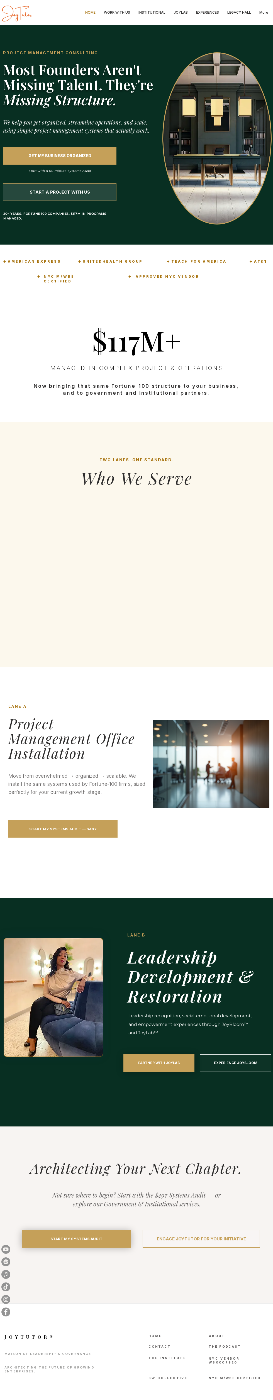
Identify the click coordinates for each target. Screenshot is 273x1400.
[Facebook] (5, 1312)
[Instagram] (5, 1299)
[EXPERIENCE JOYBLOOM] (235, 1063)
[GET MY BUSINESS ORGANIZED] (59, 156)
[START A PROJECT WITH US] (59, 192)
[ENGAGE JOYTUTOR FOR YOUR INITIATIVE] (201, 1239)
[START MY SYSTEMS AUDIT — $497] (63, 829)
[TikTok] (5, 1286)
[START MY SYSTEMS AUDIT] (76, 1239)
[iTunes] (5, 1274)
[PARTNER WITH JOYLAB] (158, 1063)
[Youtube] (5, 1249)
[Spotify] (5, 1261)
